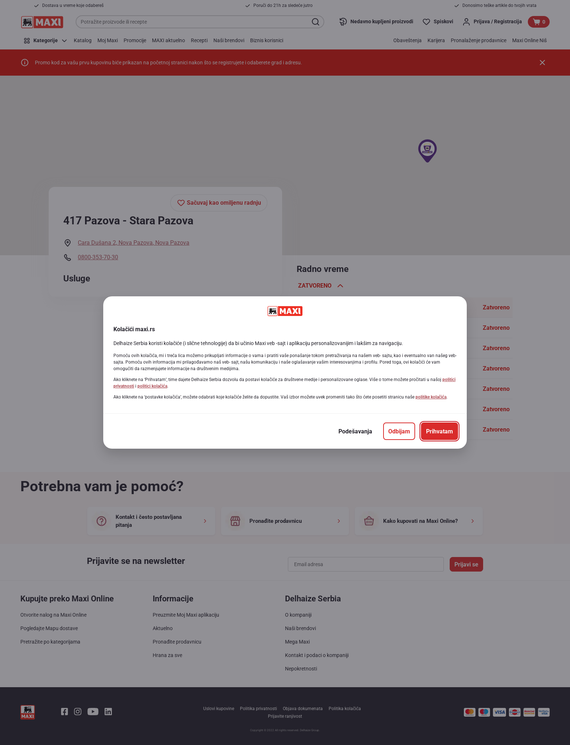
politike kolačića (431, 397)
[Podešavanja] (355, 431)
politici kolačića (152, 386)
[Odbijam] (399, 431)
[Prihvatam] (439, 431)
